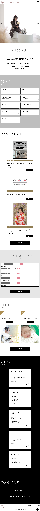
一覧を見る (20, 242)
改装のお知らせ (3, 275)
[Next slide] (38, 23)
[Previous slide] (1, 23)
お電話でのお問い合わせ (20, 497)
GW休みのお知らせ (4, 266)
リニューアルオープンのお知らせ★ (7, 271)
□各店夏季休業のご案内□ (5, 280)
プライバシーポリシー (36, 507)
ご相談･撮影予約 (20, 491)
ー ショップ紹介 (36, 505)
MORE (29, 170)
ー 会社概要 (29, 505)
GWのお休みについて (4, 285)
